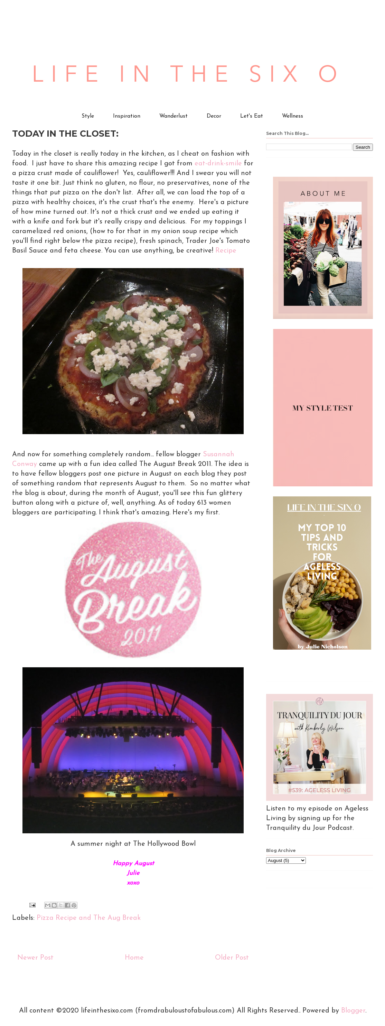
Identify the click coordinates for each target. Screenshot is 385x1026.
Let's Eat (251, 116)
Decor (214, 116)
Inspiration (126, 116)
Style (88, 116)
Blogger (353, 1010)
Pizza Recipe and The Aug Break (89, 918)
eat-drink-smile (218, 163)
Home (134, 957)
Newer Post (35, 957)
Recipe (225, 250)
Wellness (292, 116)
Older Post (232, 957)
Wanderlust (173, 116)
